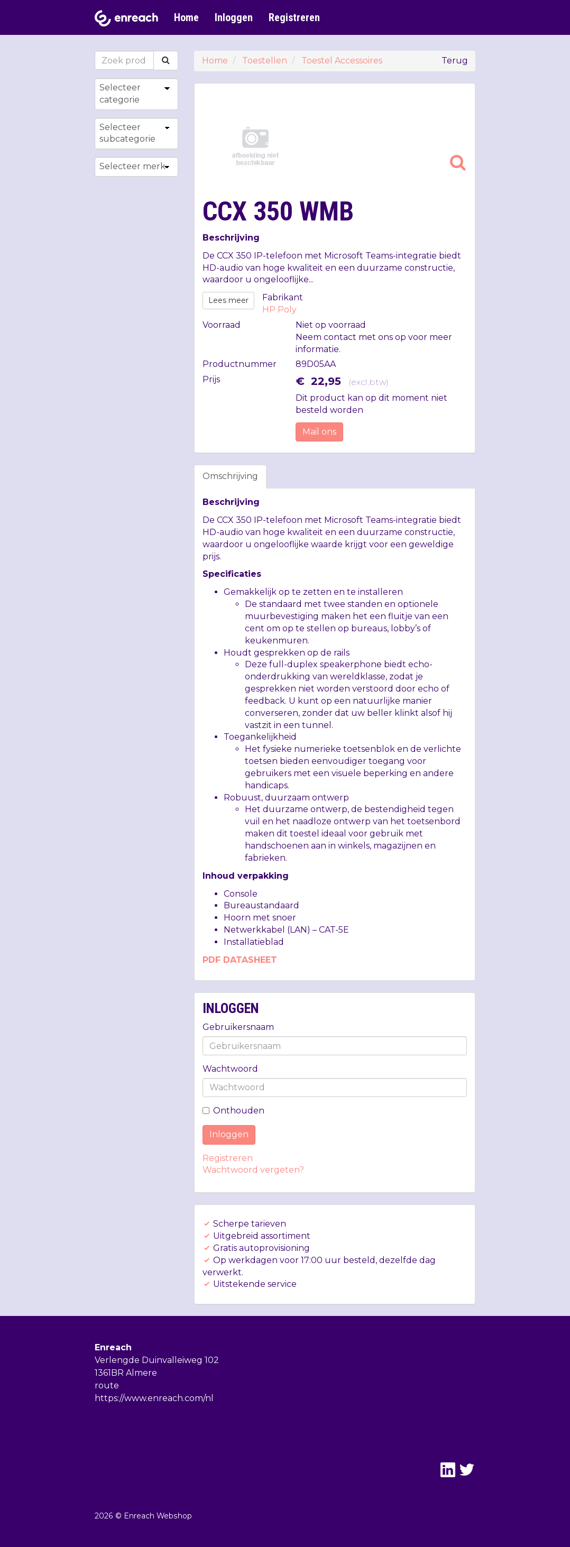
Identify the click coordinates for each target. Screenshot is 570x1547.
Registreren (294, 17)
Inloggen (234, 17)
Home (186, 17)
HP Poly (279, 310)
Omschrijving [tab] (230, 476)
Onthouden (233, 1111)
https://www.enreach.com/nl (154, 1398)
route (107, 1385)
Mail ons (319, 432)
